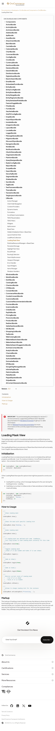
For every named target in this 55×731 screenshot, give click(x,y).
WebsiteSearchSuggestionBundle (18, 345)
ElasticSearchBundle (12, 79)
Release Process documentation (23, 425)
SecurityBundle (11, 174)
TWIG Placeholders (13, 218)
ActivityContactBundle (14, 348)
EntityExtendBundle (13, 92)
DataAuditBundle (12, 68)
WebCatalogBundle (13, 337)
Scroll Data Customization (15, 215)
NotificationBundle (13, 149)
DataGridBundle (11, 71)
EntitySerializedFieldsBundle (16, 100)
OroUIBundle (41, 10)
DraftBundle (9, 280)
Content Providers (13, 206)
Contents (5, 394)
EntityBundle (9, 87)
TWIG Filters (11, 221)
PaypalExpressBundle (14, 377)
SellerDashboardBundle (14, 326)
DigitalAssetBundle (13, 76)
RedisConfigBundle (12, 163)
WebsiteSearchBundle (13, 342)
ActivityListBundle (12, 30)
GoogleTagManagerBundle (16, 367)
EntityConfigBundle (13, 90)
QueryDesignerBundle (13, 160)
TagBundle (9, 185)
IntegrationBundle (12, 125)
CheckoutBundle (11, 285)
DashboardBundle (12, 65)
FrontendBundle (11, 304)
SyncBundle (9, 182)
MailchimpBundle (12, 372)
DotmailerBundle (12, 361)
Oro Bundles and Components (28, 10)
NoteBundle (10, 147)
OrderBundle (9, 310)
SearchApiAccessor (13, 257)
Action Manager (12, 201)
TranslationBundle (11, 193)
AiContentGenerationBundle (16, 383)
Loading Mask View (13, 240)
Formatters (11, 212)
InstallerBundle (10, 122)
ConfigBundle (11, 57)
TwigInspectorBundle (13, 195)
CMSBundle (9, 288)
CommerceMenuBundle (13, 293)
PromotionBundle (12, 318)
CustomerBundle (12, 299)
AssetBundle (9, 38)
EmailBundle (9, 81)
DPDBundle (10, 364)
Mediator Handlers (13, 271)
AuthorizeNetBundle (13, 358)
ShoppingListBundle (12, 331)
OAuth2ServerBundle (13, 152)
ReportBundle (11, 166)
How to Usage (7, 400)
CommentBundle (12, 54)
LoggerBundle (11, 133)
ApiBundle (9, 35)
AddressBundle (11, 33)
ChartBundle (10, 52)
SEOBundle (9, 329)
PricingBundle (10, 315)
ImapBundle (9, 117)
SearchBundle (10, 171)
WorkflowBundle (11, 277)
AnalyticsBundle (12, 350)
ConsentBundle (10, 291)
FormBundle (9, 109)
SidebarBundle (11, 179)
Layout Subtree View (14, 235)
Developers (15, 10)
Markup (5, 404)
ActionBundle (11, 24)
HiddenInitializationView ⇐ (19, 232)
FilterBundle (9, 106)
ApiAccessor (11, 226)
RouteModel (11, 252)
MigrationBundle (11, 138)
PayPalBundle (11, 312)
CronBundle (10, 60)
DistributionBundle (13, 73)
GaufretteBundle (12, 111)
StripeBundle (10, 380)
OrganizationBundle (13, 155)
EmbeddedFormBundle (14, 84)
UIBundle (8, 198)
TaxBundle (9, 334)
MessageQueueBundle (13, 136)
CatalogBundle (11, 282)
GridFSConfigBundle (13, 114)
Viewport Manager (13, 260)
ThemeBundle (11, 190)
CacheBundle (11, 46)
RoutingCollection (13, 254)
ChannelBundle (11, 353)
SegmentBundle (12, 176)
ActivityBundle (10, 27)
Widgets (10, 223)
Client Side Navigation (14, 204)
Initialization (6, 397)
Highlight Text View (13, 249)
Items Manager (12, 268)
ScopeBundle (11, 168)
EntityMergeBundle (13, 95)
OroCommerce (10, 655)
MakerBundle (10, 375)
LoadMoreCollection (14, 237)
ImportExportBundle (12, 119)
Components (10, 22)
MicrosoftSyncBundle (14, 141)
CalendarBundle (11, 49)
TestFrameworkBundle (13, 187)
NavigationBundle (11, 144)
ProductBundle (10, 320)
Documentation (6, 10)
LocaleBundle (10, 130)
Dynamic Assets (12, 209)
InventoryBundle (12, 307)
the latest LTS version (27, 420)
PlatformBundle (10, 157)
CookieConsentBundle (14, 296)
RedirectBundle (11, 323)
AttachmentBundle (12, 41)
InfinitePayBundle (12, 369)
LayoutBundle (10, 128)
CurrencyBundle (11, 62)
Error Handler (11, 263)
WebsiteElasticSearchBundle (15, 339)
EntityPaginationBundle (14, 98)
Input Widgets (12, 266)
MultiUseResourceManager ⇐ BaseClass (20, 243)
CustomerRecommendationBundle (19, 301)
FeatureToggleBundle (14, 103)
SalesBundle (10, 356)
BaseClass (10, 229)
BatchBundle (10, 43)
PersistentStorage (13, 246)
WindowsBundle (12, 274)
